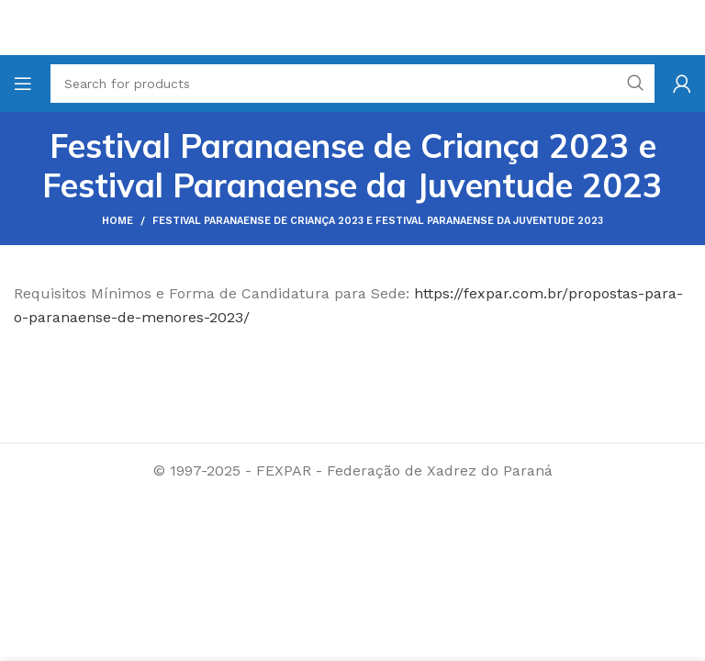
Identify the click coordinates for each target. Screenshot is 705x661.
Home (117, 221)
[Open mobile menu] (23, 83)
